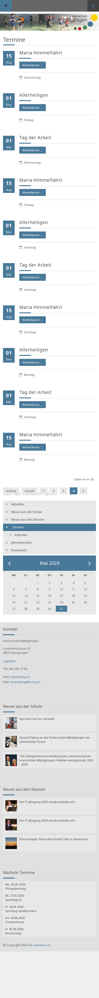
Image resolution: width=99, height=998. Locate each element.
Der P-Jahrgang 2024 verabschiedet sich (47, 820)
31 (61, 609)
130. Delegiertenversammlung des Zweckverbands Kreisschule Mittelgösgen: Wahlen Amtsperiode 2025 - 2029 (56, 760)
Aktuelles (17, 504)
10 (61, 589)
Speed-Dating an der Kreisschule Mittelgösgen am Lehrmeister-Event (54, 739)
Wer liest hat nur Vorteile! (37, 719)
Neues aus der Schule (26, 512)
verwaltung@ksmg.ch (25, 682)
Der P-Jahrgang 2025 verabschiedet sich (47, 802)
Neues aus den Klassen (27, 519)
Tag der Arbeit (35, 137)
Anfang (11, 491)
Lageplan (9, 661)
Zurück (29, 491)
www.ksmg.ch (20, 677)
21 (25, 602)
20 (13, 602)
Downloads (19, 550)
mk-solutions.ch (39, 945)
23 (49, 602)
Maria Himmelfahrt (40, 53)
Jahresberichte (21, 542)
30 (49, 609)
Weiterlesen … (31, 64)
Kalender (21, 535)
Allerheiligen (33, 95)
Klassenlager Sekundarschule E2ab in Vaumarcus (53, 839)
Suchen (93, 6)
